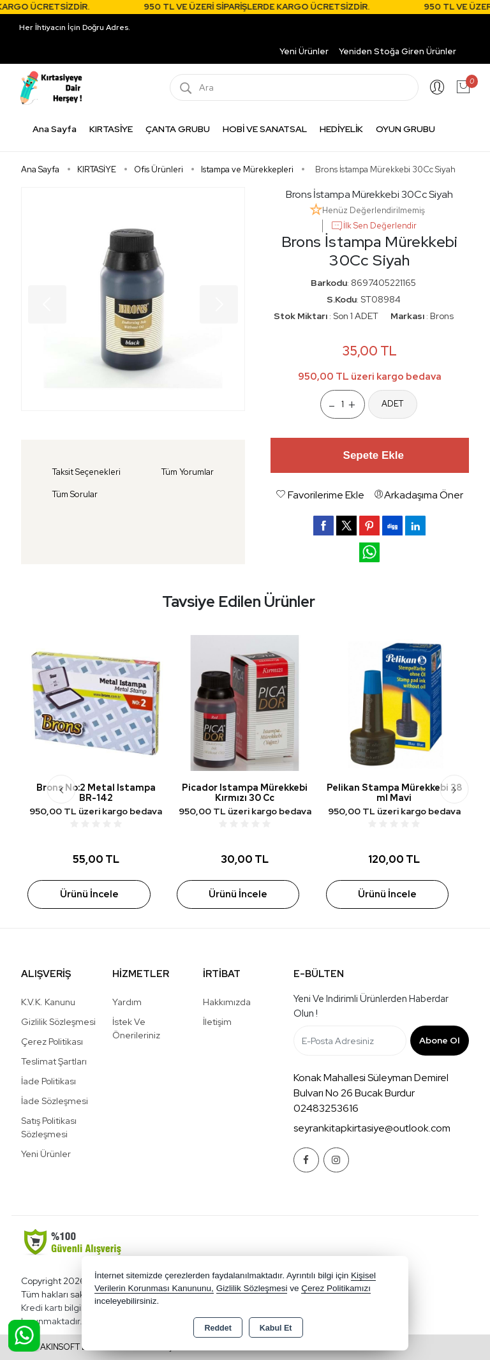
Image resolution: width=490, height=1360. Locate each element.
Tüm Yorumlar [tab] (187, 472)
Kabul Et (276, 1328)
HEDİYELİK (341, 129)
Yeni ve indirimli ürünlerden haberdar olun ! (371, 1006)
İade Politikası (48, 1081)
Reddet (217, 1328)
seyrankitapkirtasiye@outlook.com (371, 1128)
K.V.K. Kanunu (48, 1002)
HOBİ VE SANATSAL (265, 129)
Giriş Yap (437, 87)
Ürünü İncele (89, 894)
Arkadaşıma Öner (418, 495)
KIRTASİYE (111, 129)
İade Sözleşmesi (54, 1101)
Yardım (127, 1002)
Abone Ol (439, 1040)
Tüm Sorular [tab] (75, 494)
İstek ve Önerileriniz (136, 1028)
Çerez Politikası (52, 1041)
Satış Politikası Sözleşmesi (49, 1127)
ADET (392, 403)
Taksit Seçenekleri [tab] (86, 472)
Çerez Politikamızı (336, 1288)
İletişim (217, 1021)
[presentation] (61, 789)
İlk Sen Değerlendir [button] (373, 226)
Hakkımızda (227, 1002)
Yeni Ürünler (46, 1154)
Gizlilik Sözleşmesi (58, 1021)
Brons (442, 316)
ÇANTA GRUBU (177, 129)
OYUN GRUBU (405, 129)
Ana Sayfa (55, 129)
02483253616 (326, 1108)
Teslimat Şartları (54, 1061)
